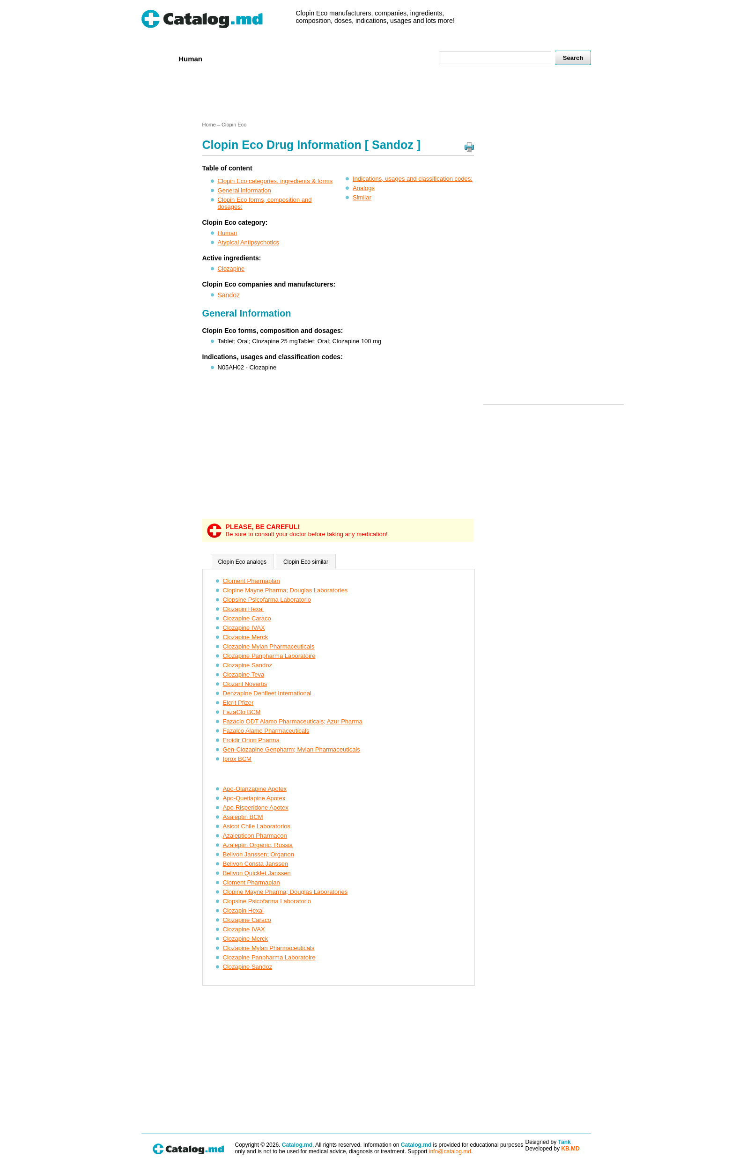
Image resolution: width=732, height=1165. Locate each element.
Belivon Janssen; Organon (258, 854)
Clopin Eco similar (305, 562)
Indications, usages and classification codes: (413, 178)
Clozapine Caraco (247, 618)
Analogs (364, 188)
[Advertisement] (365, 95)
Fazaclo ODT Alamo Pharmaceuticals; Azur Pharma (292, 721)
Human (190, 59)
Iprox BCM (237, 758)
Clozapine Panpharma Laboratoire (269, 655)
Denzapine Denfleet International (267, 693)
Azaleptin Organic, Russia (258, 844)
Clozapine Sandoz (248, 665)
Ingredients (326, 58)
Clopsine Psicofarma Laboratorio (267, 599)
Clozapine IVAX (244, 627)
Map (411, 58)
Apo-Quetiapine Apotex (254, 798)
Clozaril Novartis (245, 683)
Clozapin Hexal (243, 608)
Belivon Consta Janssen (255, 863)
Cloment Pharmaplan (251, 580)
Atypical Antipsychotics (249, 242)
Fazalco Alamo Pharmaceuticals (266, 730)
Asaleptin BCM (243, 816)
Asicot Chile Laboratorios (257, 826)
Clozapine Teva (244, 674)
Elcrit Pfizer (238, 702)
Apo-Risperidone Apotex (255, 807)
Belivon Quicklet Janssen (257, 873)
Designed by (548, 1142)
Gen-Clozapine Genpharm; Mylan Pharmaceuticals (291, 749)
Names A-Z (374, 58)
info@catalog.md (450, 1151)
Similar (362, 197)
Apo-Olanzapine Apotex (255, 788)
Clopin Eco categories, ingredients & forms (275, 180)
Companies (277, 58)
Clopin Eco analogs (242, 562)
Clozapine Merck (245, 637)
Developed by (552, 1148)
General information (244, 190)
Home (157, 58)
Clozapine (231, 268)
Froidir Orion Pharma (251, 740)
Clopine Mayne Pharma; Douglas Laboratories (285, 590)
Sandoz (229, 295)
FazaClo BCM (242, 711)
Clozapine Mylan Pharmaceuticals (269, 646)
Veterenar (230, 58)
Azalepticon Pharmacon (255, 835)
